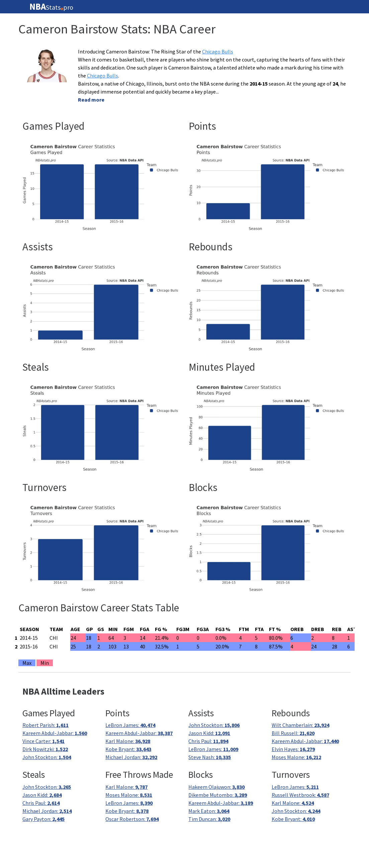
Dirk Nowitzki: (45, 749)
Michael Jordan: (131, 757)
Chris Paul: (208, 741)
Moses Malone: (296, 757)
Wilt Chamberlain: (300, 725)
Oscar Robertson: (132, 819)
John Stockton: (46, 757)
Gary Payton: (43, 819)
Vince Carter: (43, 741)
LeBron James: (130, 725)
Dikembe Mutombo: (217, 795)
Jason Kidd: (209, 733)
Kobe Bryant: (128, 749)
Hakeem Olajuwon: (216, 786)
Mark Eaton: (208, 811)
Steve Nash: (209, 757)
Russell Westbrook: (300, 795)
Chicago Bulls (217, 51)
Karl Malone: (127, 741)
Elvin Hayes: (293, 749)
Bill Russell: (293, 733)
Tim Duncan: (209, 819)
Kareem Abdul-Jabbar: (54, 733)
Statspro (51, 6)
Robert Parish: (45, 725)
